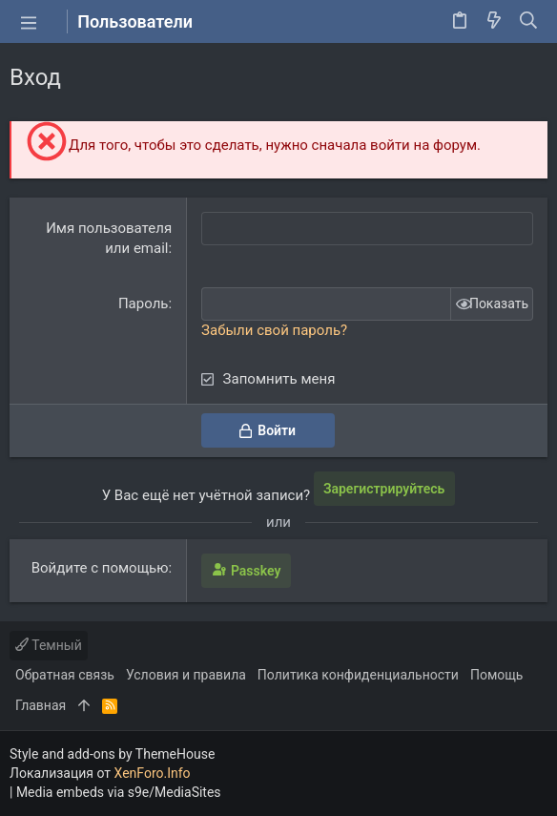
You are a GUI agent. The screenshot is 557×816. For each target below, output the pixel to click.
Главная (40, 705)
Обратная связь (64, 674)
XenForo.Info (152, 773)
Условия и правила (186, 674)
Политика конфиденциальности (358, 674)
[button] (29, 22)
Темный (48, 645)
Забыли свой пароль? (274, 330)
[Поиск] (528, 22)
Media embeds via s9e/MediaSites (118, 792)
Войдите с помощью (100, 567)
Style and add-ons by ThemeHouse (112, 754)
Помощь (497, 674)
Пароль (143, 303)
